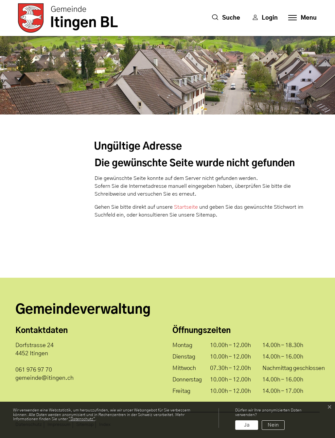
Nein (273, 425)
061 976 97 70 (33, 370)
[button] (226, 18)
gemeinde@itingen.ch (44, 378)
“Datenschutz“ (82, 419)
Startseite (186, 207)
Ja (247, 425)
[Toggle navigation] (300, 18)
